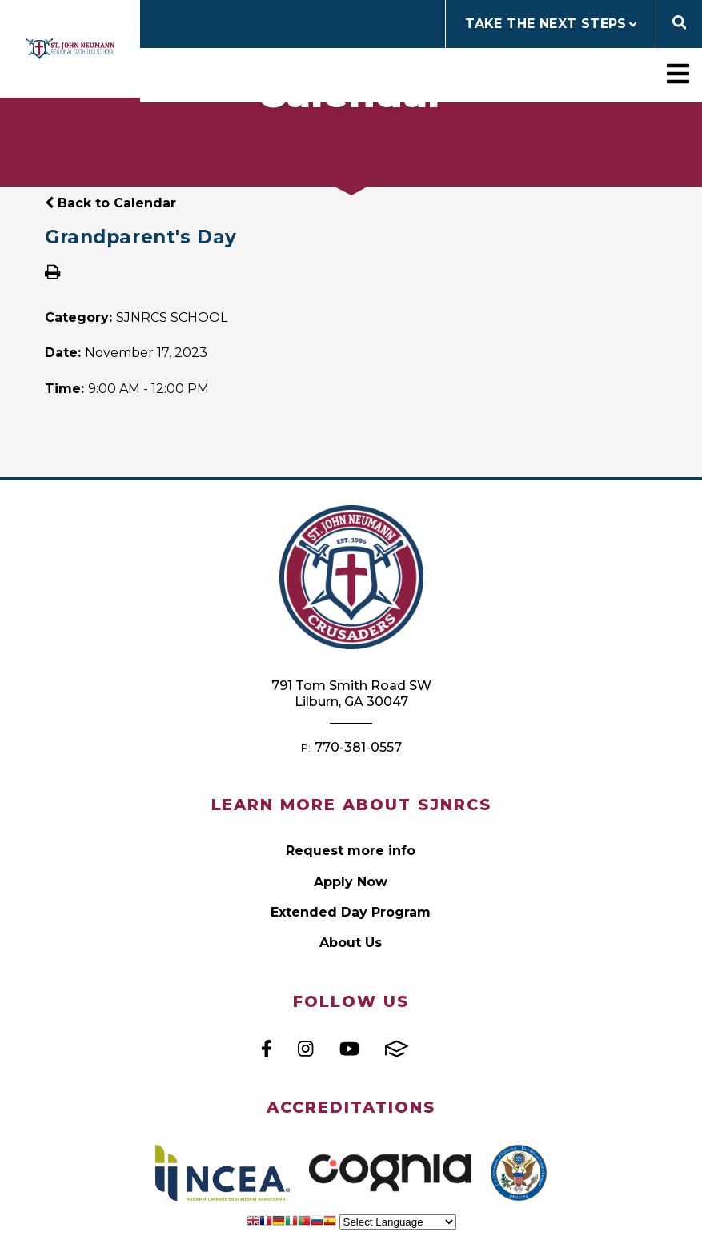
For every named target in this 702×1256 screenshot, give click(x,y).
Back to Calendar (110, 203)
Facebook (266, 1048)
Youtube (349, 1048)
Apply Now (350, 881)
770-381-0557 (358, 747)
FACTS (397, 1048)
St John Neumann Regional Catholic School (70, 48)
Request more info (350, 850)
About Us (350, 942)
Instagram (305, 1048)
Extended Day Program (351, 912)
